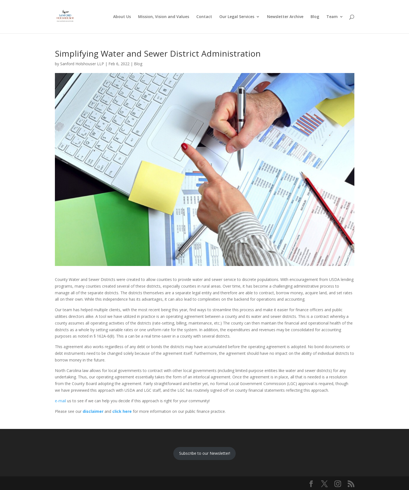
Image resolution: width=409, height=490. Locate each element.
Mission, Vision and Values (163, 17)
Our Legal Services (236, 17)
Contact (204, 17)
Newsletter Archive (285, 17)
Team (332, 17)
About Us (122, 17)
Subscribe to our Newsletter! (204, 453)
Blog (315, 17)
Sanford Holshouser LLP (82, 63)
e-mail (60, 400)
